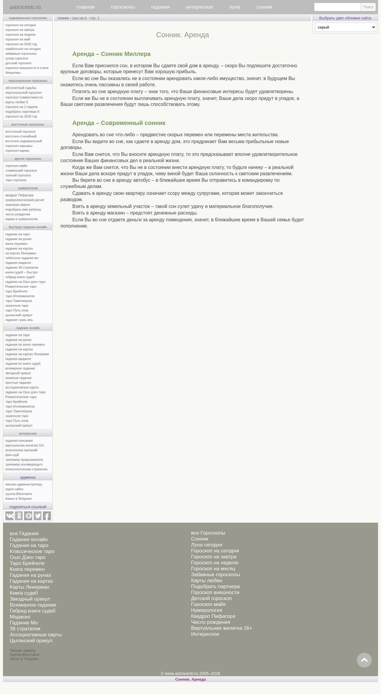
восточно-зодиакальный (23, 141)
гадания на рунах (18, 339)
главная (85, 7)
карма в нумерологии (21, 219)
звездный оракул (18, 373)
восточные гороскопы (28, 124)
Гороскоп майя (208, 604)
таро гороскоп (15, 180)
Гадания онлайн (29, 539)
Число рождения (210, 622)
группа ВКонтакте (18, 494)
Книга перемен (27, 569)
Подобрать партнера (215, 586)
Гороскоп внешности (215, 592)
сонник (264, 7)
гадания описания (19, 440)
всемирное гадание (20, 368)
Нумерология (206, 610)
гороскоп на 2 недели (21, 107)
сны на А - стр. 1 (85, 18)
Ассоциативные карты (36, 634)
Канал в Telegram (18, 498)
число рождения (17, 214)
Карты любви (206, 580)
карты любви (16, 102)
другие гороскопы (28, 158)
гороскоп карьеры (18, 146)
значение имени (17, 204)
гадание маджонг (18, 262)
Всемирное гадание (33, 605)
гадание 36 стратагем (21, 267)
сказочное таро (17, 305)
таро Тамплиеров (18, 301)
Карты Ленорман (29, 587)
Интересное (205, 634)
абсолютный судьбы (20, 88)
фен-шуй (12, 455)
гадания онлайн (28, 328)
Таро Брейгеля (27, 563)
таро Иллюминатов (20, 296)
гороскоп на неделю (20, 34)
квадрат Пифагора (19, 195)
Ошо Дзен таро (28, 557)
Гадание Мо (24, 623)
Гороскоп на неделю (214, 562)
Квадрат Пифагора (213, 616)
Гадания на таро (29, 545)
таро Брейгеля (16, 291)
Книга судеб (24, 593)
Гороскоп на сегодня (215, 551)
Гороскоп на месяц (213, 568)
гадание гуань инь (19, 320)
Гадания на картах (31, 581)
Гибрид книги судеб (32, 611)
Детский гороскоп (211, 598)
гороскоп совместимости (24, 97)
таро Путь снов (16, 310)
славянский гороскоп (21, 170)
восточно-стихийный (20, 136)
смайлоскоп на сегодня (23, 49)
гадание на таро (17, 234)
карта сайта (14, 489)
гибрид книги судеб (20, 277)
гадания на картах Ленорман (28, 354)
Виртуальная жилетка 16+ (221, 628)
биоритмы (13, 72)
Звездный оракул (30, 599)
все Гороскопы (208, 533)
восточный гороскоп (20, 131)
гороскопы (123, 7)
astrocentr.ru (25, 6)
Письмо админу (23, 650)
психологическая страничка (26, 469)
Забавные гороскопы (215, 574)
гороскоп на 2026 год (21, 44)
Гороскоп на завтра (213, 557)
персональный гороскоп (23, 92)
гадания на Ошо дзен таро (25, 392)
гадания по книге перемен (25, 344)
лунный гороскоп (18, 175)
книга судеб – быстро (21, 272)
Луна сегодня (206, 545)
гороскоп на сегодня (20, 25)
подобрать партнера (22, 111)
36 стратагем (25, 629)
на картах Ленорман (20, 253)
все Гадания (24, 533)
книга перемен (16, 243)
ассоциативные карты (22, 387)
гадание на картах (19, 248)
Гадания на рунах (30, 575)
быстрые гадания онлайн (28, 227)
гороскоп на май (17, 39)
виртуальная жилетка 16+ (24, 445)
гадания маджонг (18, 359)
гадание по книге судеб (22, 363)
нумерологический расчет (25, 200)
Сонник (199, 539)
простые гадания (18, 382)
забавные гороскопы (21, 53)
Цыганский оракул (31, 640)
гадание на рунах (18, 239)
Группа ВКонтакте (24, 655)
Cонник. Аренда (190, 679)
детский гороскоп (18, 63)
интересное (199, 7)
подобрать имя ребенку (23, 209)
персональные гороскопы (28, 80)
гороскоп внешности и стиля (27, 68)
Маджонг (20, 617)
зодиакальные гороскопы (28, 18)
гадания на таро (17, 335)
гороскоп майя (16, 165)
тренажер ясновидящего (24, 464)
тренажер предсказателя (24, 459)
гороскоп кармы (17, 150)
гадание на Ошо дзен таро (25, 281)
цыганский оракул (18, 315)
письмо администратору (23, 484)
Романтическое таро (21, 286)
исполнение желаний (21, 450)
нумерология (28, 188)
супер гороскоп (16, 58)
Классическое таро (32, 551)
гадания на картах (19, 349)
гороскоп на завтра (19, 30)
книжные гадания (18, 378)
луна (234, 7)
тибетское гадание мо (21, 258)
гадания (160, 7)
